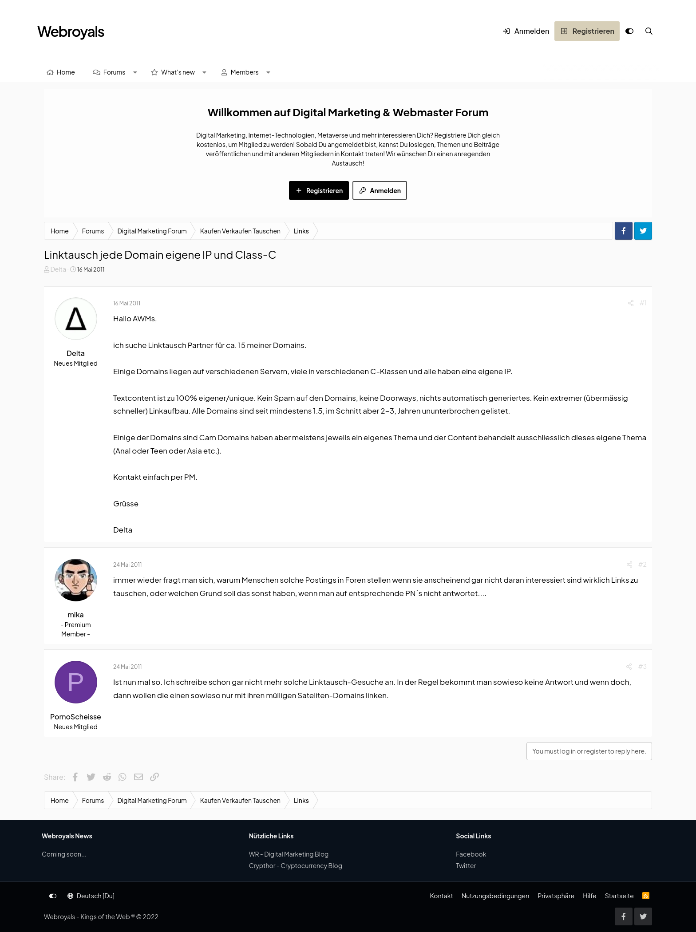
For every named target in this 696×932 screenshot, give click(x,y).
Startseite (619, 896)
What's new (178, 72)
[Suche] (649, 31)
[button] (135, 72)
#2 (642, 564)
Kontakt (441, 896)
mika (75, 614)
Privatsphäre (556, 896)
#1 (643, 303)
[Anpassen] (629, 31)
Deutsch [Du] (91, 896)
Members (245, 72)
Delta (58, 269)
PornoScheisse (75, 716)
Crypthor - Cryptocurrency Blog (295, 865)
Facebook (471, 854)
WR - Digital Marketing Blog (289, 854)
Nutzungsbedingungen (495, 896)
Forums (114, 72)
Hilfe (589, 896)
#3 (642, 666)
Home (66, 72)
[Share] (631, 303)
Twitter (466, 865)
